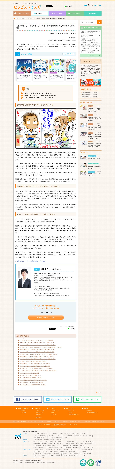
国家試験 (93, 13)
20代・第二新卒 (57, 449)
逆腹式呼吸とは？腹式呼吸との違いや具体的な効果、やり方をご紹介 (94, 110)
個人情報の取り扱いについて (60, 424)
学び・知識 (23, 410)
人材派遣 (36, 449)
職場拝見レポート (39, 414)
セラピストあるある (40, 410)
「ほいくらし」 (71, 421)
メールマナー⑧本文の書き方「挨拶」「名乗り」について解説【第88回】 (38, 359)
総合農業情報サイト (90, 443)
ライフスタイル (58, 13)
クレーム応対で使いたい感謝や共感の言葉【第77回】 (33, 384)
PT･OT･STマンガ (39, 412)
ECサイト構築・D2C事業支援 (50, 445)
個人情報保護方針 (51, 462)
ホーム (16, 18)
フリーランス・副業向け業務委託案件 (58, 437)
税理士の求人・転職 (47, 451)
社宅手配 (83, 455)
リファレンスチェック (39, 457)
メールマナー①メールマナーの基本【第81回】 (31, 375)
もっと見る (91, 55)
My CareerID (83, 445)
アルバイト (51, 435)
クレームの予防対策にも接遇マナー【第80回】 (31, 377)
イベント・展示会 (64, 445)
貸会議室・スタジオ (74, 455)
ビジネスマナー (31, 18)
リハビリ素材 (23, 412)
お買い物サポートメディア (52, 447)
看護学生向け (55, 434)
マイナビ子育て (37, 445)
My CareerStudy (74, 445)
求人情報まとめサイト (39, 441)
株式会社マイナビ (18, 460)
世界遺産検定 (79, 443)
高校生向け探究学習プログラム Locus (53, 439)
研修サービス (37, 455)
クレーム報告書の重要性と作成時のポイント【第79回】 (33, 380)
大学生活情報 (37, 443)
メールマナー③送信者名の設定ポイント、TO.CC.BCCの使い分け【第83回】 (38, 370)
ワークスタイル (40, 13)
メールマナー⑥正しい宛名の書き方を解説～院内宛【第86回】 (35, 363)
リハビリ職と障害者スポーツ (74, 414)
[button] (16, 69)
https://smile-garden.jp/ (54, 293)
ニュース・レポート (75, 13)
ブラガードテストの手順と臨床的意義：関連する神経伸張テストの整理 (94, 127)
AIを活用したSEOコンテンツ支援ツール (83, 447)
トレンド (70, 412)
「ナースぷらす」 (49, 421)
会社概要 (15, 462)
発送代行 (58, 455)
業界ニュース (71, 410)
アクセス (21, 462)
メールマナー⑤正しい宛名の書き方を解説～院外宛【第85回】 (35, 366)
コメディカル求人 (81, 451)
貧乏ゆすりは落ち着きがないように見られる (37, 93)
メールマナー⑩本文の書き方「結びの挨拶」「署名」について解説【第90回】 (39, 354)
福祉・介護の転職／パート (40, 437)
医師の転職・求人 (38, 453)
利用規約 (48, 424)
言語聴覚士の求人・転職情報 (89, 97)
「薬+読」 (29, 421)
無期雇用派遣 (56, 453)
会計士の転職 (37, 451)
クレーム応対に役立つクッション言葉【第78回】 (32, 382)
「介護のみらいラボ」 (95, 421)
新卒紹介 (66, 449)
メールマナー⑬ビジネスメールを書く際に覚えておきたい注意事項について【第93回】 (41, 347)
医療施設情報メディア (39, 447)
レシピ (52, 412)
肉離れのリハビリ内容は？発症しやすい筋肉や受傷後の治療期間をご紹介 (94, 136)
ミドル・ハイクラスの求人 (40, 435)
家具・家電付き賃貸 (66, 447)
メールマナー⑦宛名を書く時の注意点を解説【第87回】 (33, 361)
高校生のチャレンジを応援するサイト (67, 441)
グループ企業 (42, 462)
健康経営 (64, 455)
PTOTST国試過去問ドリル (92, 412)
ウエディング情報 (70, 443)
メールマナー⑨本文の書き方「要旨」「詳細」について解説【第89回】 (37, 356)
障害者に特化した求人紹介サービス (82, 435)
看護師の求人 (72, 451)
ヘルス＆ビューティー (55, 410)
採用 (37, 462)
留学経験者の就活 (45, 434)
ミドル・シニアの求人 (66, 435)
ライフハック (54, 414)
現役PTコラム (39, 417)
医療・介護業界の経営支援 (75, 453)
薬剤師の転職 (63, 451)
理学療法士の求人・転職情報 (89, 92)
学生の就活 (36, 434)
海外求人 (84, 434)
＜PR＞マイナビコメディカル (67, 326)
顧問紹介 (56, 451)
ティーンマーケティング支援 (86, 441)
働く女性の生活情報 (47, 443)
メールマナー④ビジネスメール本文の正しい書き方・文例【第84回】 (36, 368)
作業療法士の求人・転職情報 (89, 94)
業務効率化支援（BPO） (48, 455)
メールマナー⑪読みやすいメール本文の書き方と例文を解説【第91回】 (37, 352)
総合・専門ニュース (51, 441)
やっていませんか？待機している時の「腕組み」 (39, 97)
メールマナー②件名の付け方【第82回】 (29, 373)
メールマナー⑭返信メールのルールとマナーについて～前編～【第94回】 (38, 345)
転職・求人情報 (76, 434)
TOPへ (99, 392)
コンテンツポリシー (74, 424)
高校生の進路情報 (38, 439)
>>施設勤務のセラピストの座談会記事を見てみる (30, 261)
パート (57, 435)
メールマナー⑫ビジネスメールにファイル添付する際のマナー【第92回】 (38, 349)
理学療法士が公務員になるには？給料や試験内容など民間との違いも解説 (94, 145)
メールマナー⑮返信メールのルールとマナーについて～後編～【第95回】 (38, 342)
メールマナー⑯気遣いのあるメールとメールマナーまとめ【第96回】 (36, 340)
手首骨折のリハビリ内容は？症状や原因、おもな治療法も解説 (94, 119)
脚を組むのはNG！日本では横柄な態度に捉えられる (40, 95)
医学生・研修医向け (65, 434)
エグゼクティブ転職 (85, 449)
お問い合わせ (39, 424)
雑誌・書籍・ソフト (59, 443)
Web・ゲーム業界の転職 (46, 449)
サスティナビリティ (29, 462)
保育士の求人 (47, 453)
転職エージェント (74, 449)
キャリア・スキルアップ (22, 13)
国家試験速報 (89, 410)
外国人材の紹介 (87, 453)
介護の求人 (64, 453)
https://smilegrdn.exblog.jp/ (62, 295)
